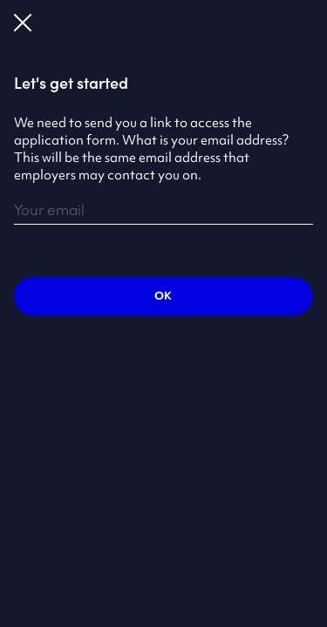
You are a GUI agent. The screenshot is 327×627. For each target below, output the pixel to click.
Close (22, 22)
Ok (163, 295)
